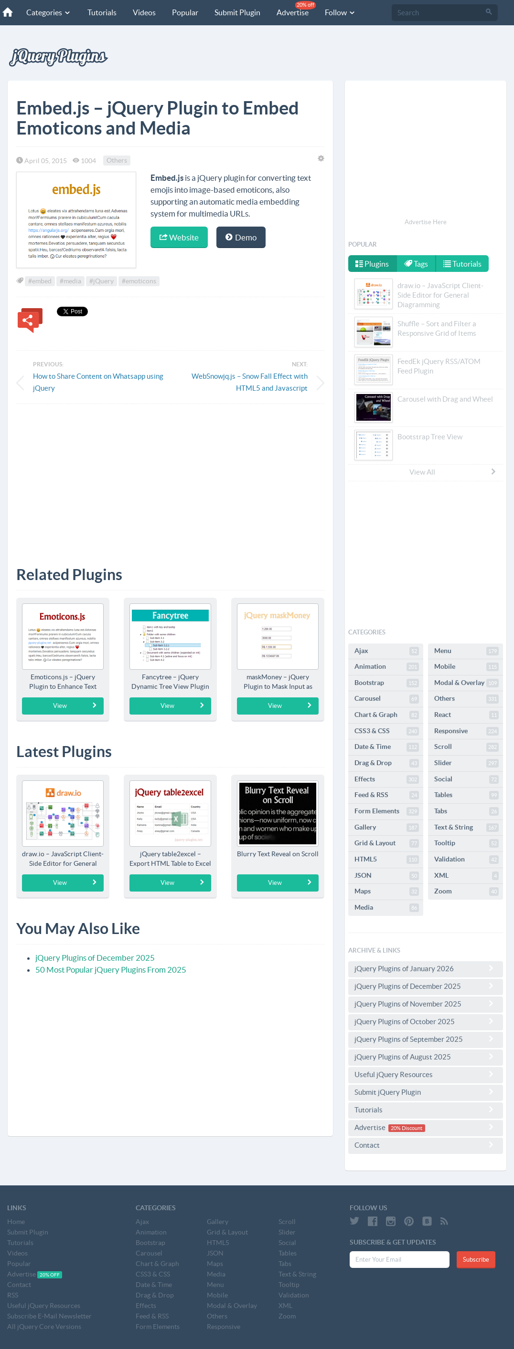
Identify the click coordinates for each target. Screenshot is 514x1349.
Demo (241, 237)
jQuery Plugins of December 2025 (95, 957)
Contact (425, 1145)
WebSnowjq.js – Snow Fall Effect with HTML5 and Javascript (250, 382)
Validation (466, 859)
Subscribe (476, 1259)
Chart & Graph (386, 715)
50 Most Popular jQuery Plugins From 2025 (110, 969)
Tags (416, 263)
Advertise (296, 9)
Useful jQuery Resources (425, 1074)
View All (453, 471)
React (466, 715)
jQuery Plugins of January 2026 (425, 968)
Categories (48, 12)
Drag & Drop (386, 763)
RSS (12, 1295)
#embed (40, 281)
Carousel (386, 699)
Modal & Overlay (466, 683)
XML (466, 876)
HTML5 (386, 859)
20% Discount (406, 1128)
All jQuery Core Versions (44, 1326)
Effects (386, 779)
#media (70, 281)
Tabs (466, 811)
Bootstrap (386, 683)
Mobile (466, 667)
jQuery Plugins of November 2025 (425, 1003)
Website (179, 237)
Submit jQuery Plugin (425, 1092)
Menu (466, 651)
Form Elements (386, 811)
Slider (466, 763)
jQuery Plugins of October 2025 (425, 1021)
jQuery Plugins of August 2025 (425, 1056)
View (75, 705)
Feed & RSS (386, 795)
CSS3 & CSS (386, 731)
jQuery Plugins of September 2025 (425, 1039)
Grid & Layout (386, 843)
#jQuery (101, 281)
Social (466, 779)
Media (386, 907)
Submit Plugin (237, 12)
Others (117, 161)
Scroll (466, 747)
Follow (340, 12)
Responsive (466, 731)
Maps (386, 891)
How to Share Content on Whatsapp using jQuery (98, 382)
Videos (144, 12)
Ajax (386, 651)
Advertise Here (426, 222)
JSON (386, 876)
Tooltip (466, 843)
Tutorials (102, 12)
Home (16, 1221)
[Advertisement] (170, 478)
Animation (386, 667)
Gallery (386, 827)
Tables (466, 795)
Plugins (372, 263)
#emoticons (139, 281)
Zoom (466, 891)
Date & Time (386, 747)
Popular (185, 12)
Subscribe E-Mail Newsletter (49, 1316)
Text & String (466, 827)
